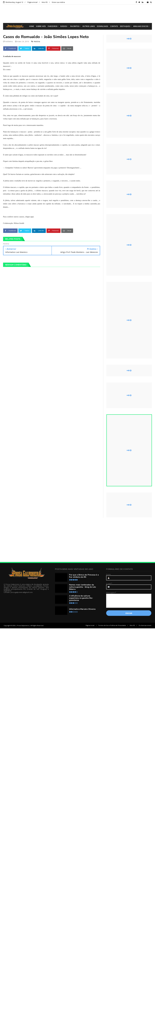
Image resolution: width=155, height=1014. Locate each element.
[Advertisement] (79, 13)
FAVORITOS (74, 26)
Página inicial (32, 2)
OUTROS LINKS (88, 26)
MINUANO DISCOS (140, 26)
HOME (31, 26)
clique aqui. (29, 217)
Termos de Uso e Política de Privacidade (112, 625)
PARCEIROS (52, 26)
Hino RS (45, 2)
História (37, 41)
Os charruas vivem (145, 625)
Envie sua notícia (58, 2)
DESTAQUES (125, 26)
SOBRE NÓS (41, 26)
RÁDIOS (63, 26)
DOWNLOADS (102, 26)
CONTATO (114, 26)
